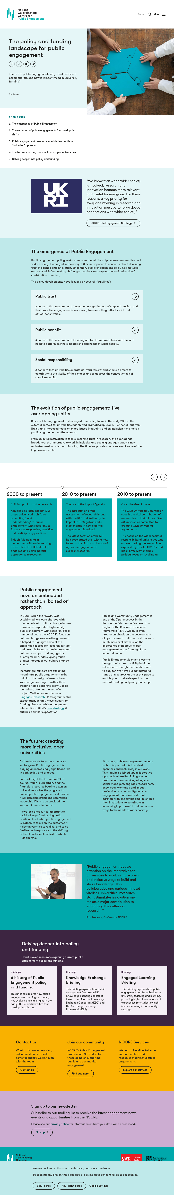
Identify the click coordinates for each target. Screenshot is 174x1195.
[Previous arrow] (154, 477)
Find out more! (80, 1073)
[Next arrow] (163, 477)
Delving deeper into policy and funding (35, 159)
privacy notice (59, 1124)
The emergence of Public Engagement (34, 123)
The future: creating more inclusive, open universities (44, 152)
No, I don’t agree (72, 1185)
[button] (33, 64)
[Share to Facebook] (12, 64)
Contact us (27, 1069)
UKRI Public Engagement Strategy (113, 223)
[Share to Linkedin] (19, 64)
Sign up (42, 1132)
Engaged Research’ (35, 697)
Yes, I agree (44, 1185)
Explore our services (135, 1069)
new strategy (57, 708)
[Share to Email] (26, 64)
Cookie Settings (98, 1185)
